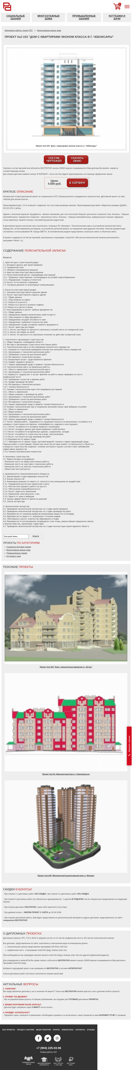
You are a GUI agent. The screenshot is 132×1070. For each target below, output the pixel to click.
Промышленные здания (84, 17)
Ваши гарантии (43, 1030)
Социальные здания (15, 17)
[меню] (127, 6)
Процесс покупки (25, 1030)
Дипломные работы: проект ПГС (19, 30)
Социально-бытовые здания (19, 547)
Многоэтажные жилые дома (49, 30)
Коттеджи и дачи (117, 17)
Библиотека (67, 1030)
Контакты (80, 1030)
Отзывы (91, 1030)
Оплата (56, 1030)
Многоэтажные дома (48, 17)
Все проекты (8, 1030)
